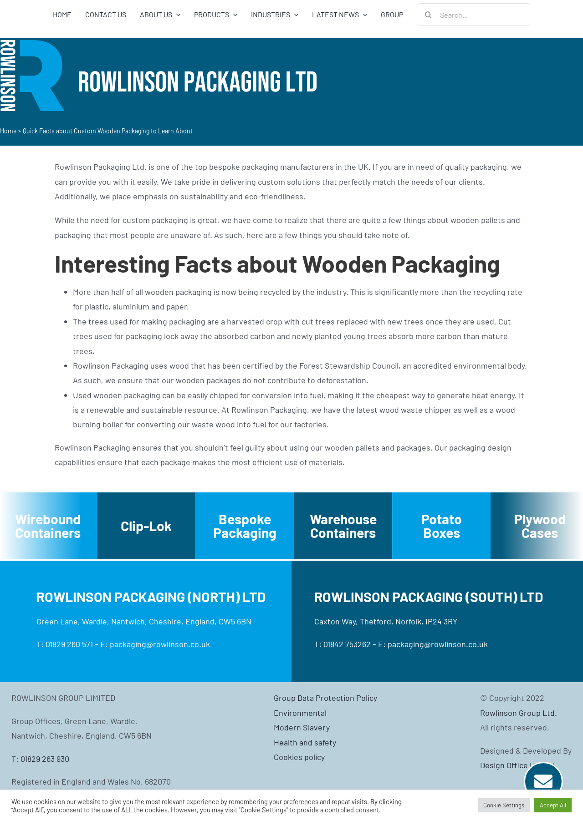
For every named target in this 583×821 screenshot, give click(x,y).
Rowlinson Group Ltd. (518, 713)
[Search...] (473, 14)
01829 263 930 (44, 759)
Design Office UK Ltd (517, 765)
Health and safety (305, 742)
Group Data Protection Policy (325, 698)
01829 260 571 (69, 644)
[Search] (428, 14)
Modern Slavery (302, 727)
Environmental (300, 713)
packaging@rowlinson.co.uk (160, 644)
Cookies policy (299, 757)
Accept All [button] (553, 805)
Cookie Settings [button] (503, 805)
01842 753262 (347, 644)
